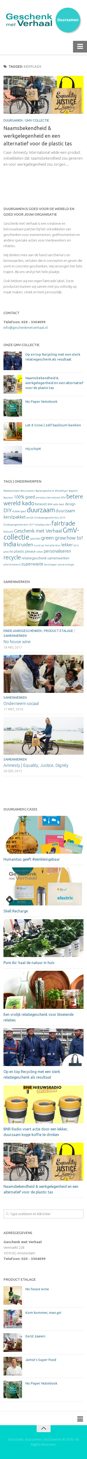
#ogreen (73, 490)
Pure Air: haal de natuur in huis (29, 963)
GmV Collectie (37, 120)
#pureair (8, 497)
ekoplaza (40, 524)
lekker (67, 544)
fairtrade (63, 523)
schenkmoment (12, 564)
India (9, 544)
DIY (7, 510)
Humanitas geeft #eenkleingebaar (31, 859)
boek (61, 504)
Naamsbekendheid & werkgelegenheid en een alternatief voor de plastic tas (37, 135)
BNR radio (53, 504)
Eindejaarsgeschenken (22, 631)
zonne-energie (66, 564)
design (70, 504)
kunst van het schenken (47, 545)
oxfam (39, 551)
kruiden (25, 544)
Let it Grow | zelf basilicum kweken (53, 425)
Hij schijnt (33, 449)
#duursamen (27, 490)
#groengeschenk (44, 490)
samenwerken (58, 558)
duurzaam (41, 509)
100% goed (24, 497)
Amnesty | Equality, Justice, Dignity (35, 765)
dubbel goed (19, 511)
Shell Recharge (15, 911)
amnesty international (48, 497)
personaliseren (57, 551)
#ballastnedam (11, 490)
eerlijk (30, 517)
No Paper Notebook (41, 401)
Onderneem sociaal (21, 703)
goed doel (35, 538)
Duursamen (13, 120)
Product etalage (58, 631)
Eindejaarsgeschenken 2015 (49, 517)
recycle (12, 557)
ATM (63, 497)
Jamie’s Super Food (40, 1360)
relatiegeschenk (34, 558)
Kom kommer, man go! (43, 1313)
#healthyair (61, 490)
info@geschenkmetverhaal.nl (25, 328)
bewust (41, 504)
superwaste (32, 563)
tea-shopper (50, 564)
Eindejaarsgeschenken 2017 (19, 524)
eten (48, 524)
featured (8, 531)
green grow (53, 537)
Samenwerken (15, 636)
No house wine (17, 641)
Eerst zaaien (35, 1336)
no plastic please (23, 551)
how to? (75, 537)
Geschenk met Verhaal (38, 530)
